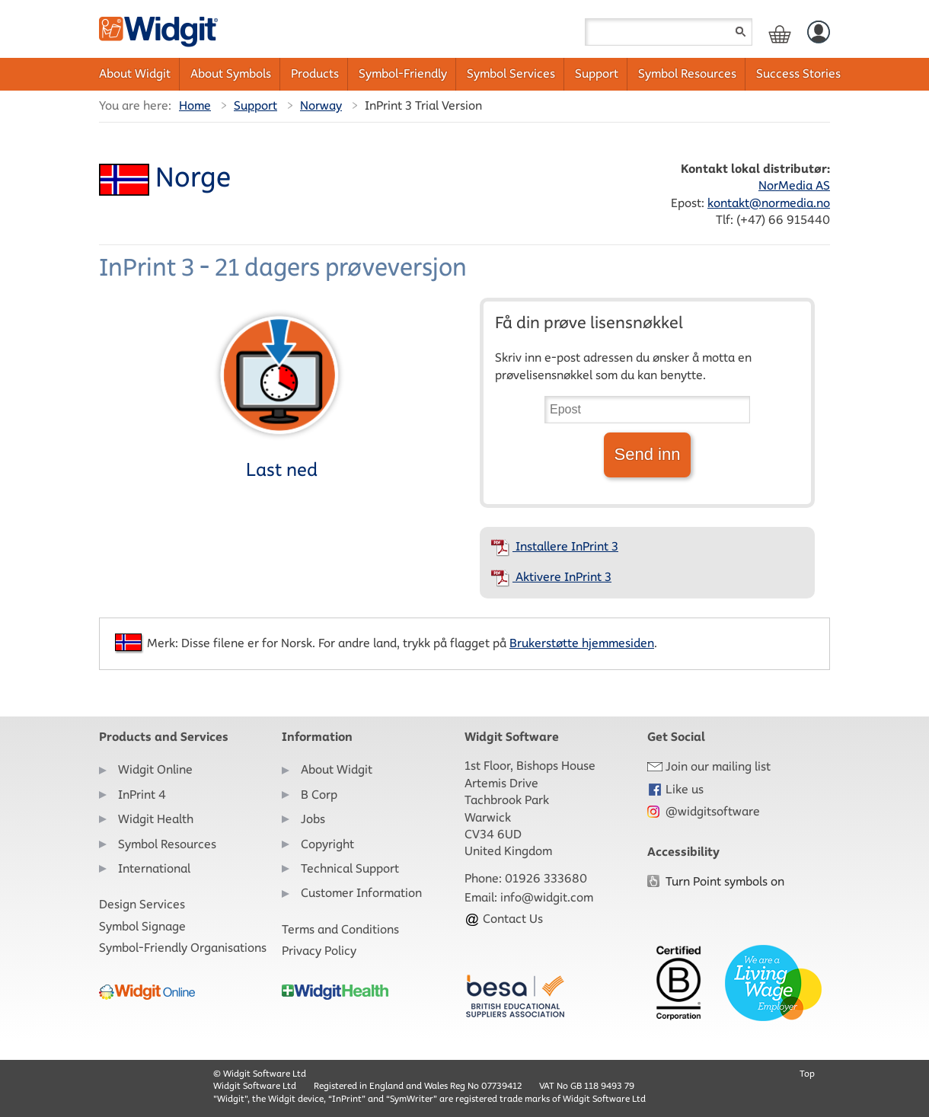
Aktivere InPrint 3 (551, 577)
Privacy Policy (319, 950)
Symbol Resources (687, 73)
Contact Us (503, 918)
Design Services (142, 904)
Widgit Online (155, 769)
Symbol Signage (142, 926)
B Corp (319, 794)
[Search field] (668, 32)
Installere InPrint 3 (554, 546)
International (154, 868)
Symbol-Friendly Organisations (183, 947)
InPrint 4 (142, 794)
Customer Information (361, 893)
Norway (321, 105)
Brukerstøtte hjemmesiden (581, 643)
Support (596, 73)
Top (807, 1073)
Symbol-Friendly (403, 73)
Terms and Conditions (340, 929)
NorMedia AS (794, 185)
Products (315, 73)
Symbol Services (511, 73)
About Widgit (135, 73)
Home (195, 105)
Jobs (313, 819)
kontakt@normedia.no (768, 203)
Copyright (327, 844)
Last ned (279, 393)
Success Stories (798, 73)
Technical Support (350, 868)
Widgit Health (155, 819)
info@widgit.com (546, 897)
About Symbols (230, 73)
